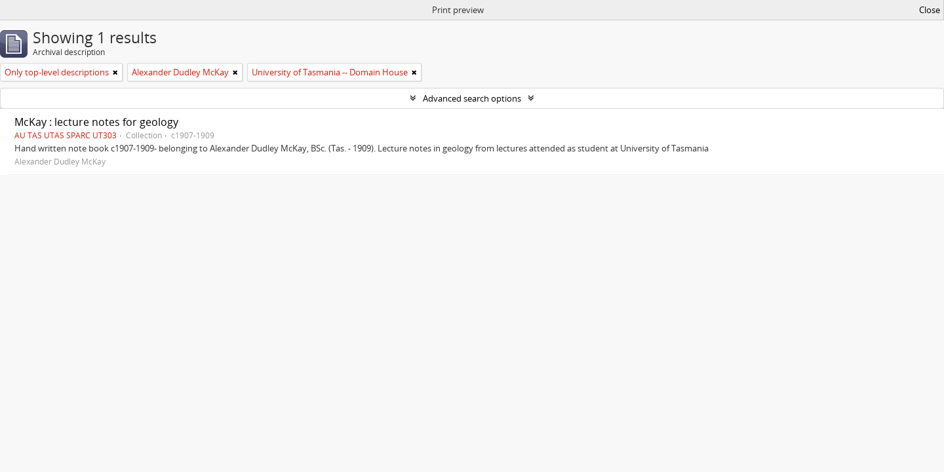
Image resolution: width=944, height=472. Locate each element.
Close (929, 10)
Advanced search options (472, 98)
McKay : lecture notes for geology (96, 122)
